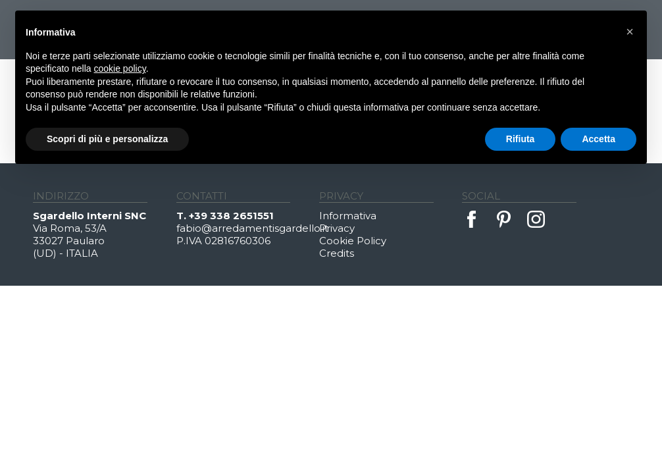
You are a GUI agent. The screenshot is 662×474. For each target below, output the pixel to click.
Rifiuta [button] (520, 139)
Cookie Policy (352, 240)
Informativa (347, 215)
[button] (629, 31)
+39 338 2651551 (231, 215)
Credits (336, 253)
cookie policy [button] (120, 68)
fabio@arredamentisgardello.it (247, 228)
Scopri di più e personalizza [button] (107, 139)
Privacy (337, 228)
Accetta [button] (598, 139)
